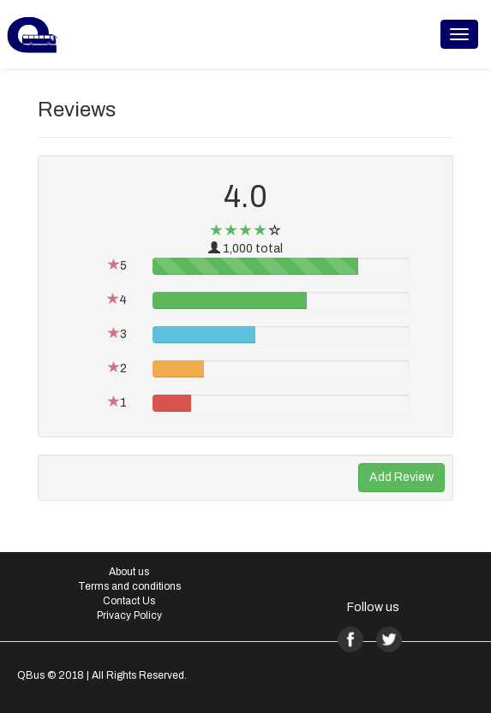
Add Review (401, 477)
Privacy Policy (129, 615)
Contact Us (129, 601)
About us (129, 572)
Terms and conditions (129, 586)
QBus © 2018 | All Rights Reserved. (102, 675)
